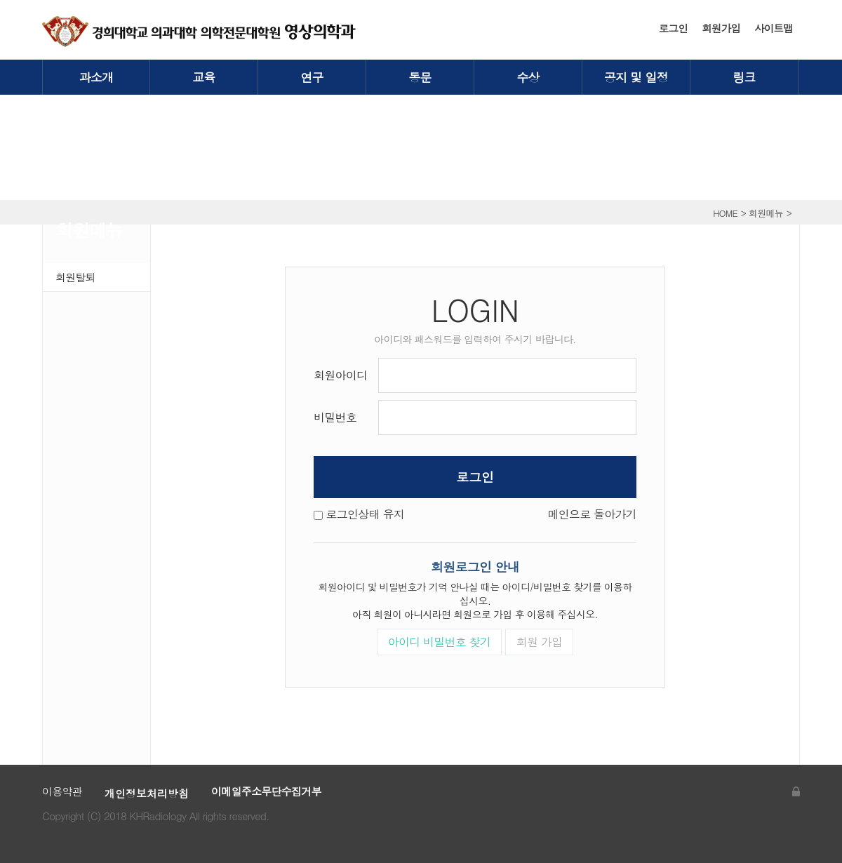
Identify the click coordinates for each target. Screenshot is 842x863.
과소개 (96, 77)
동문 (420, 77)
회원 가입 (539, 642)
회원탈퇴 (75, 276)
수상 (528, 77)
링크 (744, 77)
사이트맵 (773, 28)
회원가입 (721, 28)
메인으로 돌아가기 (591, 514)
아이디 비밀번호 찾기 (439, 642)
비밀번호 (335, 417)
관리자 (796, 791)
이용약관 (62, 791)
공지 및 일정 (636, 77)
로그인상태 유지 (365, 514)
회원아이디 (340, 375)
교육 (203, 77)
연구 (311, 77)
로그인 (673, 28)
